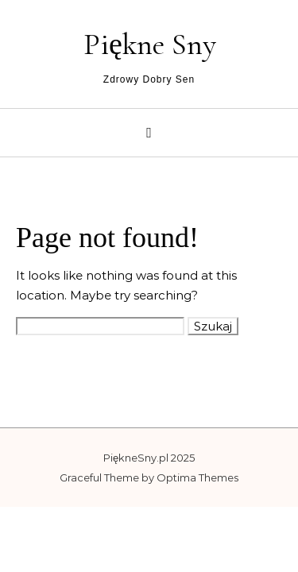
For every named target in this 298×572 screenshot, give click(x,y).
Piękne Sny (149, 44)
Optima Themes (197, 477)
